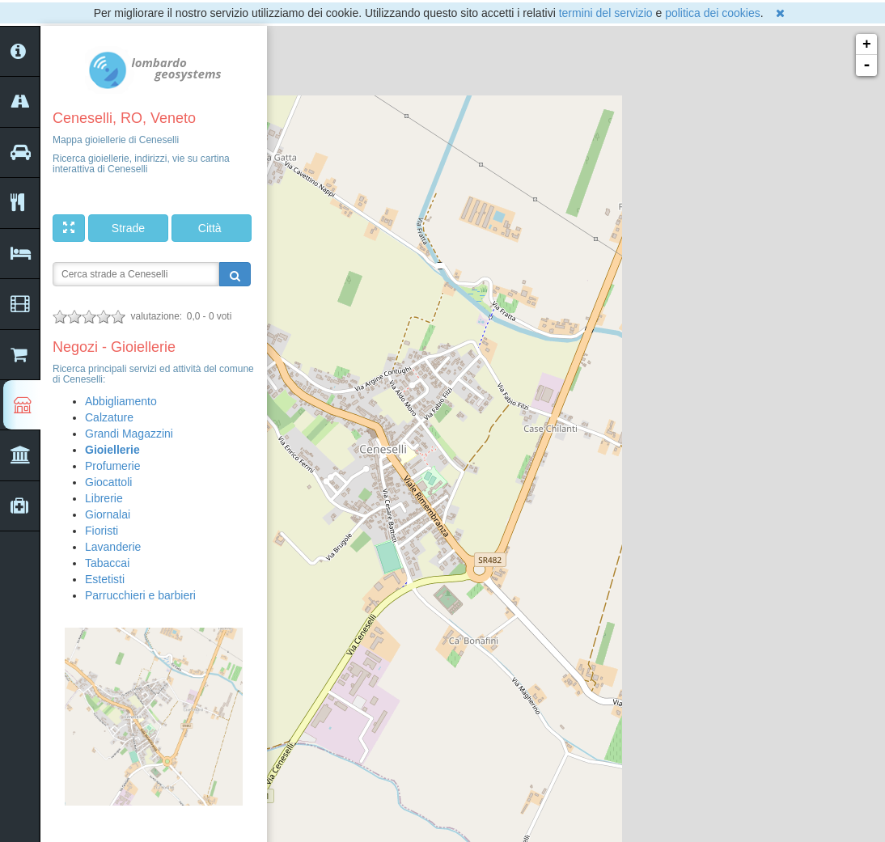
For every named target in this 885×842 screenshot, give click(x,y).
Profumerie (112, 465)
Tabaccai (107, 562)
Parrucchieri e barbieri (140, 595)
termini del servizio (606, 12)
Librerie (104, 498)
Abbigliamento (121, 401)
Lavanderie (113, 546)
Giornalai (107, 514)
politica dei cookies (712, 12)
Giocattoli (108, 482)
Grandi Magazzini (129, 433)
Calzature (109, 417)
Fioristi (101, 530)
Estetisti (105, 579)
